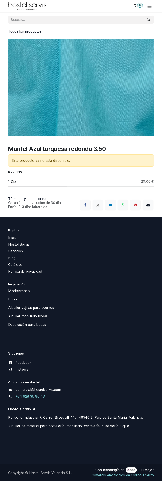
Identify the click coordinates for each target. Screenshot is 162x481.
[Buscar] (148, 20)
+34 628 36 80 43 (30, 396)
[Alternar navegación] (149, 6)
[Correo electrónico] (148, 205)
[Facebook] (85, 205)
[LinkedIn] (110, 205)
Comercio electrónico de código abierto (122, 475)
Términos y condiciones (27, 199)
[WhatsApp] (123, 205)
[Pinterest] (135, 205)
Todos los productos (24, 31)
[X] (98, 205)
